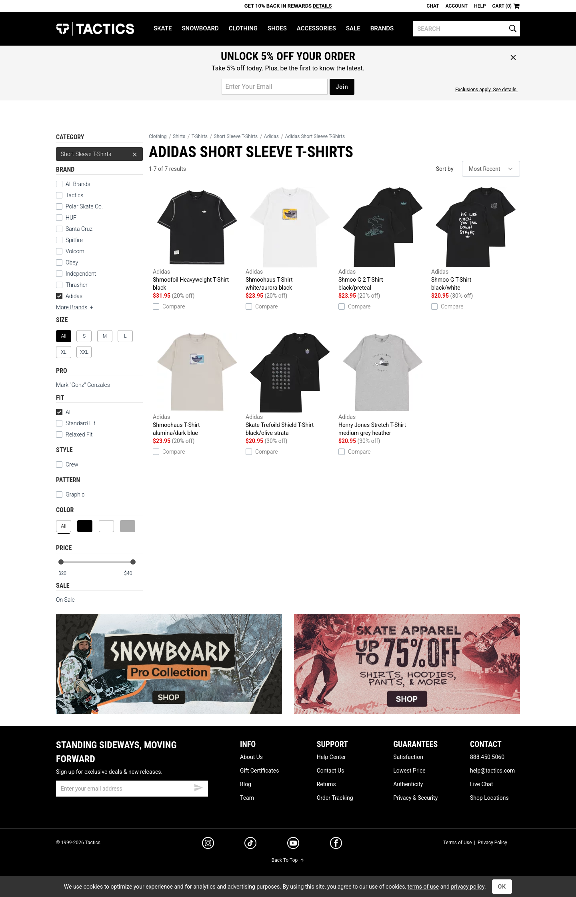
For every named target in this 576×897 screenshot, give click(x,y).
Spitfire (69, 240)
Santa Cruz (74, 229)
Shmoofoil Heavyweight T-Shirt (197, 239)
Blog (245, 784)
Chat (433, 6)
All (64, 412)
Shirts (179, 136)
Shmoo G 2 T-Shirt (382, 239)
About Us (251, 757)
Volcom (70, 251)
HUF (66, 217)
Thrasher (72, 285)
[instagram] (208, 844)
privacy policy (467, 886)
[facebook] (336, 844)
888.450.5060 (487, 757)
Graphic (70, 494)
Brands (382, 28)
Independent (76, 273)
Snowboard (200, 28)
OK (502, 886)
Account (457, 6)
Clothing (243, 28)
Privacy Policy (492, 842)
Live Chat (481, 784)
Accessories (316, 28)
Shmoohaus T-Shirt (290, 239)
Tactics (95, 29)
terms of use (423, 886)
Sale (353, 28)
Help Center (331, 757)
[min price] (67, 573)
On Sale (65, 600)
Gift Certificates (259, 770)
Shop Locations (489, 798)
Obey (67, 262)
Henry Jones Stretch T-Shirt (382, 384)
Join (342, 87)
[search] (466, 28)
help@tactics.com (492, 770)
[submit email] (198, 786)
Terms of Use (457, 842)
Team (247, 798)
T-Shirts (200, 136)
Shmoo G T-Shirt (475, 239)
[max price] (133, 573)
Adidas (69, 296)
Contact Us (330, 770)
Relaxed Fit (74, 434)
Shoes (277, 28)
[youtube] (293, 844)
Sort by (445, 169)
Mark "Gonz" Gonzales (83, 385)
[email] (132, 789)
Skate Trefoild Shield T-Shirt (290, 384)
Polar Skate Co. (79, 206)
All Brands (73, 184)
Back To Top (288, 860)
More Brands (75, 307)
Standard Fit (76, 423)
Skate (163, 28)
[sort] (491, 169)
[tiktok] (250, 844)
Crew (67, 464)
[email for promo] (275, 87)
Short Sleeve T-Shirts (99, 154)
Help (480, 6)
